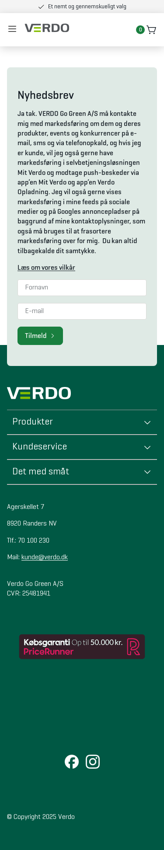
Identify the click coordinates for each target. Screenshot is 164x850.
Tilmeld (40, 335)
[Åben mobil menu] (12, 30)
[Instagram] (93, 762)
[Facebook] (72, 762)
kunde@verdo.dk (44, 557)
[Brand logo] (46, 28)
